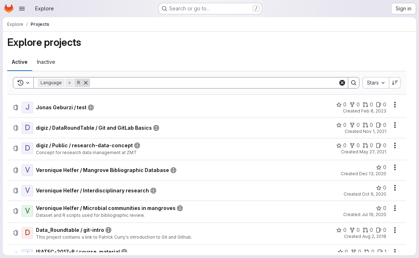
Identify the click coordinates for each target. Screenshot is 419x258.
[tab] (19, 62)
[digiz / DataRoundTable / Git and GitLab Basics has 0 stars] (341, 125)
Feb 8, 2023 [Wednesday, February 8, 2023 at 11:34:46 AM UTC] (373, 111)
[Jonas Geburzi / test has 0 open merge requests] (368, 105)
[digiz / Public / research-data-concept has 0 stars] (341, 145)
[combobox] (375, 83)
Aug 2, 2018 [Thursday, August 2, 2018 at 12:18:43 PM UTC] (374, 236)
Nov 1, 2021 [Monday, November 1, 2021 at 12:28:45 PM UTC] (374, 131)
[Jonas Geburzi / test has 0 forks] (354, 105)
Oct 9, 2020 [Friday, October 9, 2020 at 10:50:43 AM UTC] (374, 194)
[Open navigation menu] (22, 8)
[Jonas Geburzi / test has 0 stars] (341, 105)
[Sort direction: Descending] (395, 83)
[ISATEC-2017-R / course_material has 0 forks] (356, 252)
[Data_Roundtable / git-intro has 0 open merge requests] (368, 230)
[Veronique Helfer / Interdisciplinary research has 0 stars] (381, 188)
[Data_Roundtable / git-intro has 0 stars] (341, 230)
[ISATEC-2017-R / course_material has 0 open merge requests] (369, 252)
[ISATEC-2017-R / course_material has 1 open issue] (381, 252)
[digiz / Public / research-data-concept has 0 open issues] (381, 145)
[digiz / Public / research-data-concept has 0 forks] (354, 145)
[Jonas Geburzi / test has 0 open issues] (381, 105)
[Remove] (86, 82)
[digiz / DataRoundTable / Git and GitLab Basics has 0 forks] (354, 125)
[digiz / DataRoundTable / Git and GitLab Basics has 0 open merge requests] (368, 125)
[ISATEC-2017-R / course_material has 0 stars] (342, 252)
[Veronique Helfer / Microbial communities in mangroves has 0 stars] (381, 208)
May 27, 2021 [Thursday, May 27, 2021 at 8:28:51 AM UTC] (372, 151)
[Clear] (342, 82)
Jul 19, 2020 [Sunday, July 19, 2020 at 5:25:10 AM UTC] (374, 214)
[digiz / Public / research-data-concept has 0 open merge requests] (368, 145)
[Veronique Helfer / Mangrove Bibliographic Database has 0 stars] (381, 167)
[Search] (214, 82)
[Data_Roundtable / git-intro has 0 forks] (354, 230)
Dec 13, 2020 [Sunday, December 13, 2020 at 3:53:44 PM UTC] (372, 173)
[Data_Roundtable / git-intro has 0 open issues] (381, 230)
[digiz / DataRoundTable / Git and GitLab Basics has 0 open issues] (381, 125)
